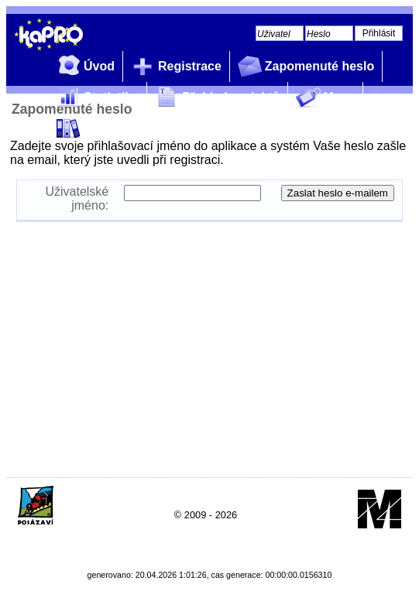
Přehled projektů (215, 98)
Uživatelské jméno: (76, 198)
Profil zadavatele (117, 129)
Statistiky (96, 98)
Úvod (84, 67)
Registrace (174, 67)
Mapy (323, 98)
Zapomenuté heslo (304, 67)
